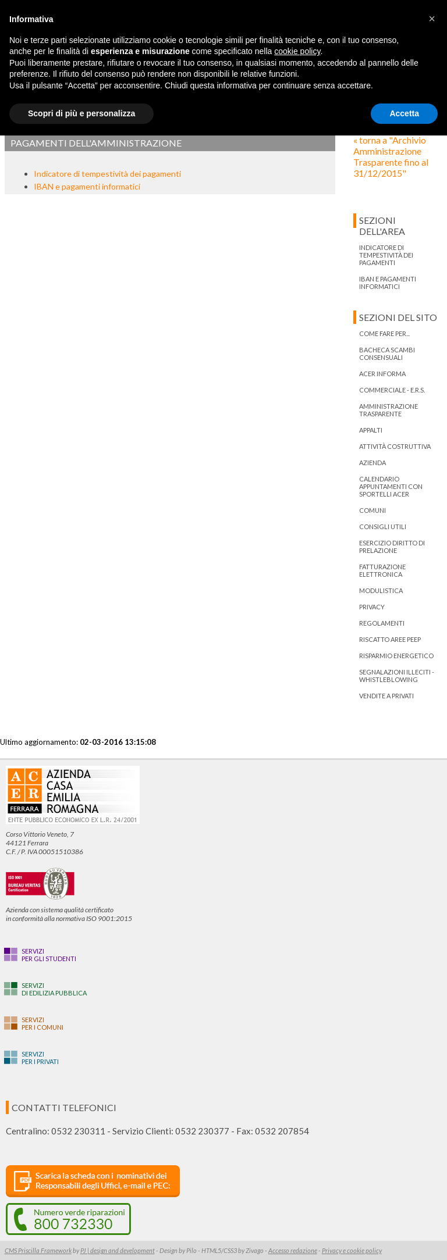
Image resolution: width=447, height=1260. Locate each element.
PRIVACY (372, 607)
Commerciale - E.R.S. (392, 390)
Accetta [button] (404, 113)
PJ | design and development (117, 1250)
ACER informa (382, 373)
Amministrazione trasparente (388, 409)
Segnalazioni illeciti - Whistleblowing (396, 675)
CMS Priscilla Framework (38, 1250)
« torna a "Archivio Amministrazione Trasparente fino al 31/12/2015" (390, 156)
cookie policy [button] (297, 51)
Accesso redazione (292, 1250)
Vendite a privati (386, 695)
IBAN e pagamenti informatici (87, 186)
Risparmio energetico (396, 655)
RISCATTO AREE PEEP (390, 639)
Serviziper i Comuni (42, 1023)
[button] (432, 18)
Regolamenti (382, 623)
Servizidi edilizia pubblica (54, 989)
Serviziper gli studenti (49, 954)
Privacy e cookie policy (352, 1250)
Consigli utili (382, 526)
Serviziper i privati (40, 1057)
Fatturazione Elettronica (382, 570)
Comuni (372, 510)
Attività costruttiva (395, 446)
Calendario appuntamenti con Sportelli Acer (391, 486)
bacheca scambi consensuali (387, 353)
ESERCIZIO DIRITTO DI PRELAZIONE (392, 546)
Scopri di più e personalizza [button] (81, 113)
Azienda (372, 462)
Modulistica (381, 590)
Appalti (370, 430)
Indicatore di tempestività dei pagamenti (107, 174)
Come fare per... (384, 333)
